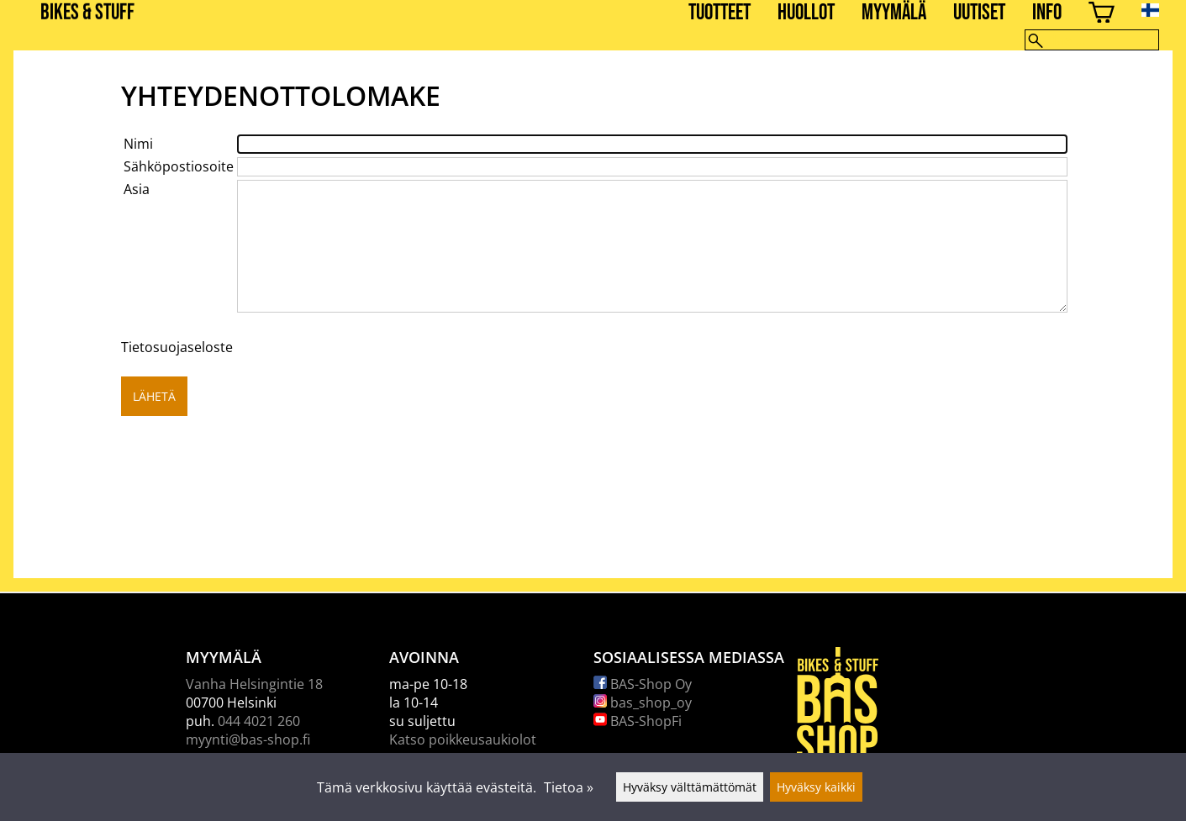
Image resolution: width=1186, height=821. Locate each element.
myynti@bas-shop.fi (248, 739)
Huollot (806, 13)
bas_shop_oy (642, 702)
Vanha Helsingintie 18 (254, 684)
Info (1047, 13)
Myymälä (894, 13)
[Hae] (1092, 39)
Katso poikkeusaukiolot (462, 739)
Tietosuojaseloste (177, 347)
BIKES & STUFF (87, 13)
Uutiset (979, 13)
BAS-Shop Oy (642, 684)
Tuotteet (719, 13)
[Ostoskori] (1101, 14)
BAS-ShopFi (637, 721)
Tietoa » (568, 787)
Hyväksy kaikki (816, 787)
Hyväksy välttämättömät (689, 787)
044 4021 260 (259, 721)
